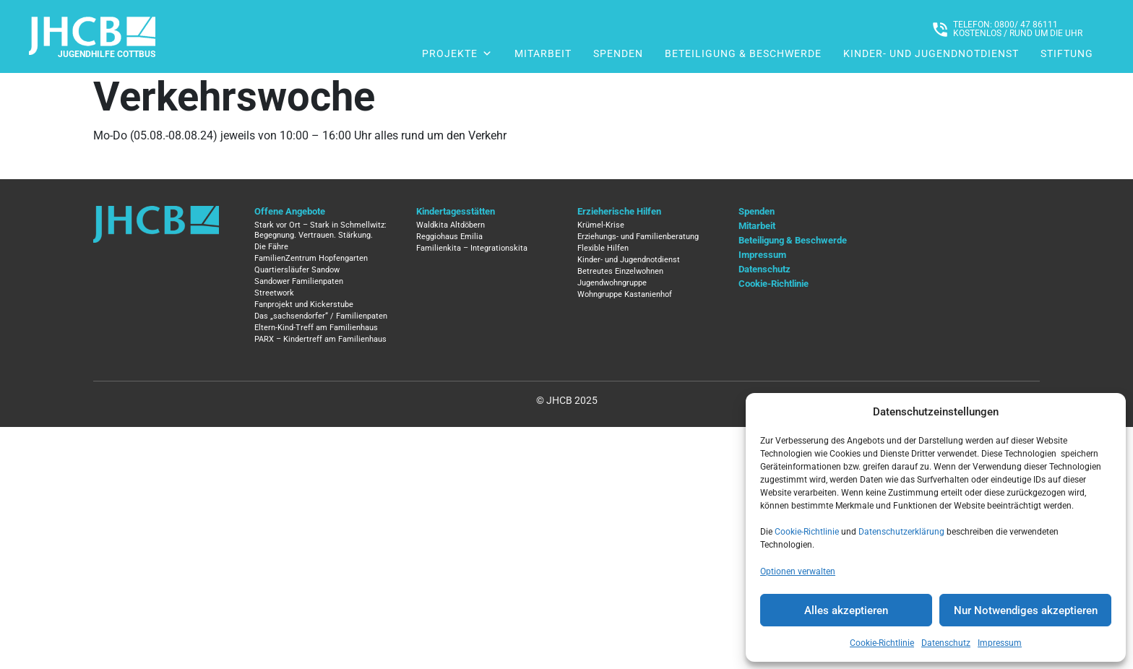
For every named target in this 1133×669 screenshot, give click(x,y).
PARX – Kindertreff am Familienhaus (320, 339)
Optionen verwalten (797, 571)
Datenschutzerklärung (901, 532)
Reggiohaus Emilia (449, 236)
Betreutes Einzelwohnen (620, 271)
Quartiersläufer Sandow (297, 270)
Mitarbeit (543, 53)
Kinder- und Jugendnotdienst (931, 53)
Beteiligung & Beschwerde (743, 53)
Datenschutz (945, 643)
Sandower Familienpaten (298, 281)
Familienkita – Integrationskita (471, 248)
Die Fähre (271, 246)
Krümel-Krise (600, 225)
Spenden (618, 53)
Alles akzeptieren (846, 610)
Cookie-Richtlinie (807, 532)
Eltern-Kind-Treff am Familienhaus (316, 327)
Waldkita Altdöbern (450, 225)
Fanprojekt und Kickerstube (303, 304)
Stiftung (1067, 53)
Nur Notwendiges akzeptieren (1026, 610)
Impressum (1000, 643)
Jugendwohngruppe (612, 283)
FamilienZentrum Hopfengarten (311, 258)
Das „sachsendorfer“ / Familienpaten (320, 316)
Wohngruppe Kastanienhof (624, 294)
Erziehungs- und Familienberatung (638, 236)
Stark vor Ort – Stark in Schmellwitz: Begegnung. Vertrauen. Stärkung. (320, 230)
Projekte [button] (457, 53)
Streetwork (274, 293)
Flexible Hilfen (603, 248)
